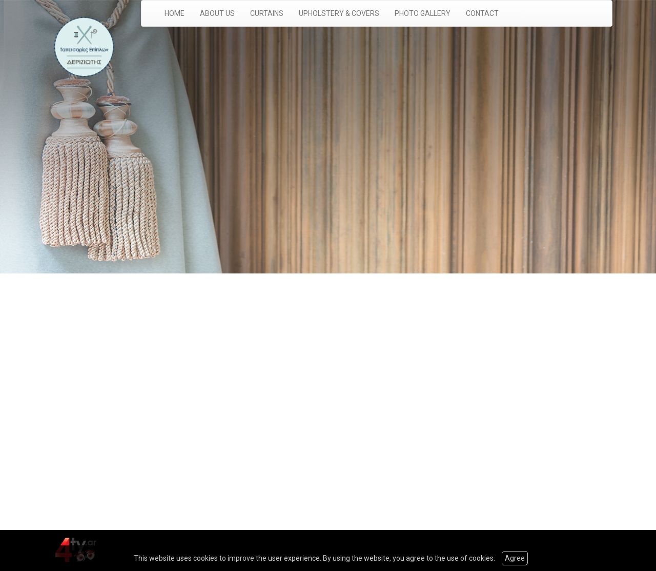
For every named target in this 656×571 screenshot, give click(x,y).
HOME (174, 13)
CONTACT (482, 13)
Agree (515, 558)
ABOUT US (217, 13)
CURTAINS (266, 13)
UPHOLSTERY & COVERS (339, 13)
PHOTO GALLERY (422, 13)
